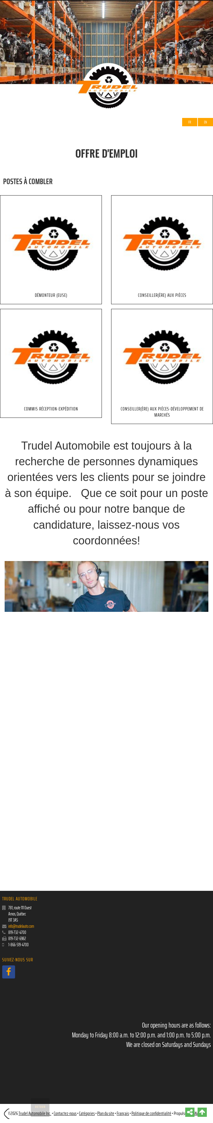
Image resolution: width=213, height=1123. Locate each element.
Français (123, 1113)
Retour (40, 1107)
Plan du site (105, 1113)
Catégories (87, 1113)
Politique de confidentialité (151, 1113)
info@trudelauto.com (21, 926)
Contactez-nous (65, 1113)
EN (205, 122)
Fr (189, 122)
